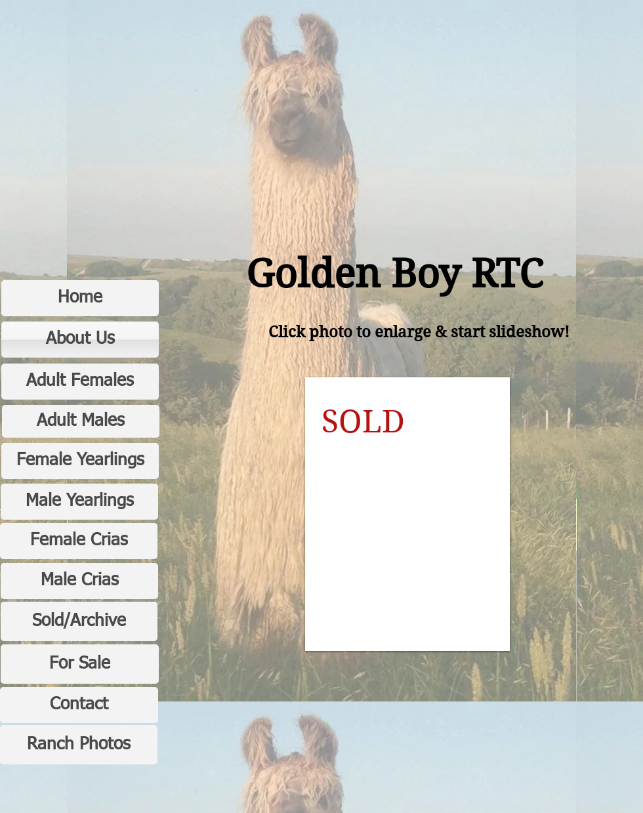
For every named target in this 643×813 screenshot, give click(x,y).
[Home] (80, 298)
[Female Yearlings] (80, 461)
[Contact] (79, 705)
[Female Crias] (78, 541)
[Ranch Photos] (78, 744)
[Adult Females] (80, 382)
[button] (407, 514)
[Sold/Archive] (79, 621)
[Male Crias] (79, 581)
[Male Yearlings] (79, 502)
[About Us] (80, 340)
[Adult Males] (80, 421)
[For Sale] (80, 664)
